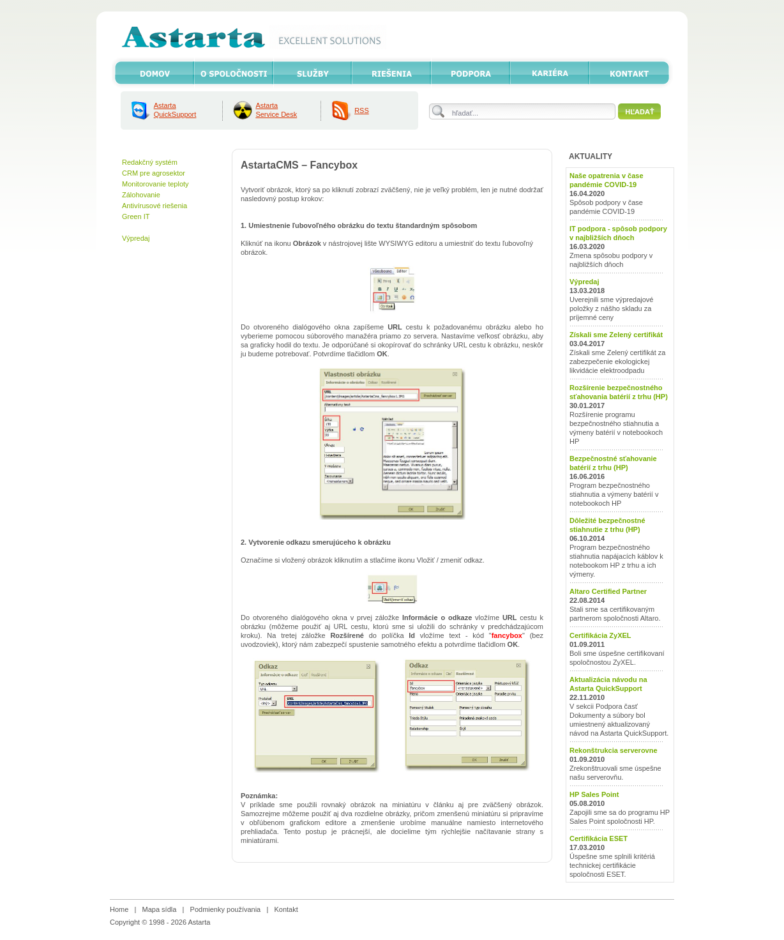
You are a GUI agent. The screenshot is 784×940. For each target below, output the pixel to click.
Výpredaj (135, 238)
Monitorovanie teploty (155, 184)
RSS (361, 110)
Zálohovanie (141, 195)
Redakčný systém (149, 162)
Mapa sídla (159, 909)
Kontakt (286, 909)
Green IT (135, 216)
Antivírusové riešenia (154, 205)
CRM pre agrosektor (153, 173)
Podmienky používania (225, 909)
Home (119, 909)
